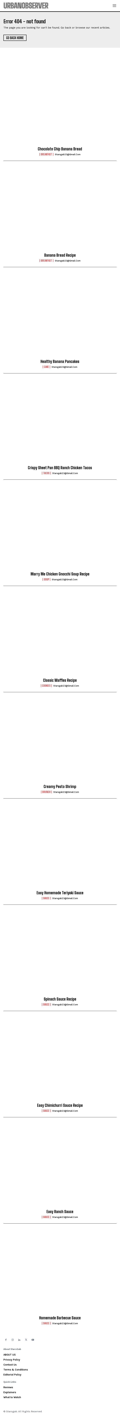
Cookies (46, 685)
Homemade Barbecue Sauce (60, 1318)
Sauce (46, 898)
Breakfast (46, 154)
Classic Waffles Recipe (60, 680)
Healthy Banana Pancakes (60, 361)
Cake (46, 367)
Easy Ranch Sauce (59, 1211)
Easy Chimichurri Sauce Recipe (60, 1105)
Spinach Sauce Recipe (60, 999)
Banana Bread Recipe (60, 255)
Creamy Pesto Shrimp (60, 786)
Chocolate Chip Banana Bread (60, 149)
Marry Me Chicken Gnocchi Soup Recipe (60, 574)
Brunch (46, 792)
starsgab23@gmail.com (68, 154)
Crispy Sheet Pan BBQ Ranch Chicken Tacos (60, 467)
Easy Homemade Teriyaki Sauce (60, 892)
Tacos (46, 473)
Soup (46, 579)
